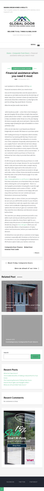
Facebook (10, 482)
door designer (22, 225)
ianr (16, 79)
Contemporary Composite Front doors (22, 342)
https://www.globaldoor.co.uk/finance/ (17, 179)
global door (28, 247)
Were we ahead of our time (26, 268)
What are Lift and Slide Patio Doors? (15, 385)
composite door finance (14, 247)
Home (9, 53)
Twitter (22, 482)
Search (6, 352)
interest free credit (12, 249)
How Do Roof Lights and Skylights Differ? (16, 382)
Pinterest (34, 482)
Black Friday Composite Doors (20, 263)
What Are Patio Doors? (11, 373)
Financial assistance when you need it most (22, 74)
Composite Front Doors (21, 53)
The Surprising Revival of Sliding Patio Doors (18, 380)
